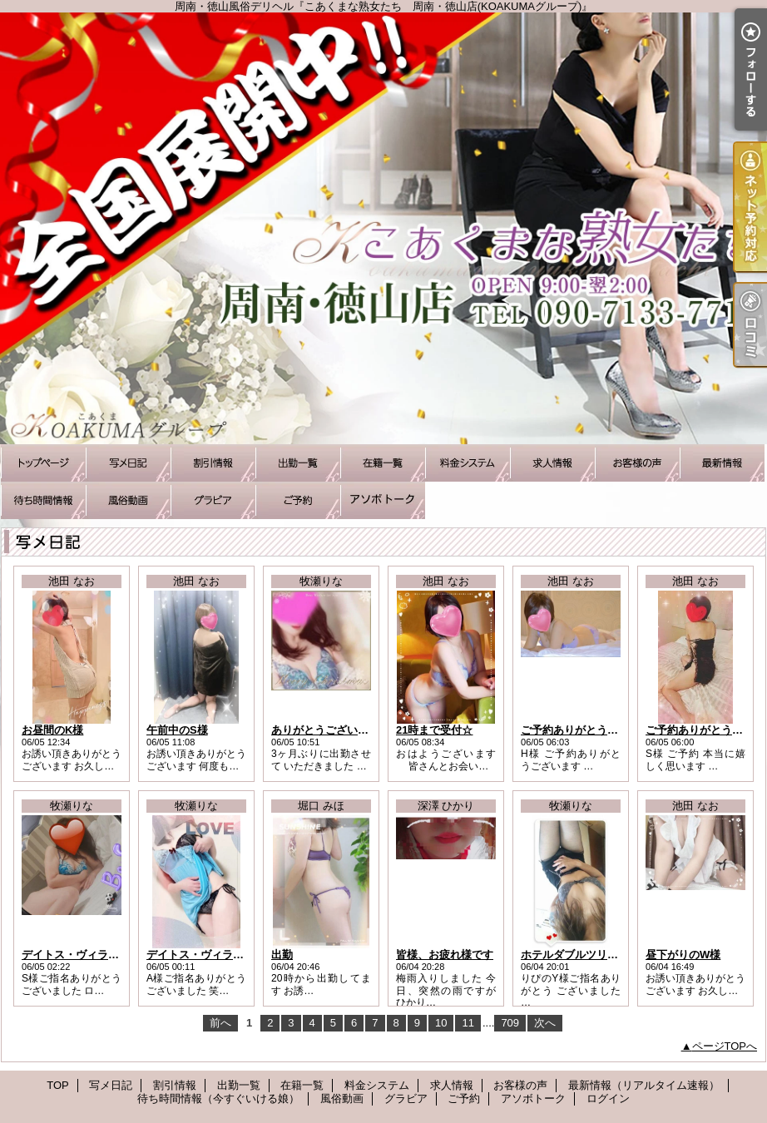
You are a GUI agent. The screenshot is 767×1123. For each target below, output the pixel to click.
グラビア (213, 500)
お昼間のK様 (52, 730)
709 (510, 1023)
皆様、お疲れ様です (444, 954)
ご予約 (297, 500)
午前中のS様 (177, 730)
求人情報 (552, 463)
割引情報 (213, 463)
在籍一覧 (382, 463)
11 (467, 1023)
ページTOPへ (725, 1046)
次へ (545, 1023)
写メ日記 (128, 463)
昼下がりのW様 (683, 954)
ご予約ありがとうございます (591, 730)
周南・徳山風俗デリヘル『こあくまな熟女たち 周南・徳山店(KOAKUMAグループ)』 (383, 228)
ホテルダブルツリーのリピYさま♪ (603, 954)
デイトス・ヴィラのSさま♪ (87, 954)
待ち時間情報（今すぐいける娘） (43, 500)
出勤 (282, 954)
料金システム (467, 463)
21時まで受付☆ (434, 730)
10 (441, 1023)
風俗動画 (128, 500)
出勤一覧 (297, 463)
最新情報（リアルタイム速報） (722, 463)
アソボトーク (382, 500)
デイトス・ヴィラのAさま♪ (212, 954)
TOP (43, 463)
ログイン (608, 1098)
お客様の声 (637, 463)
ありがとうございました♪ (333, 730)
